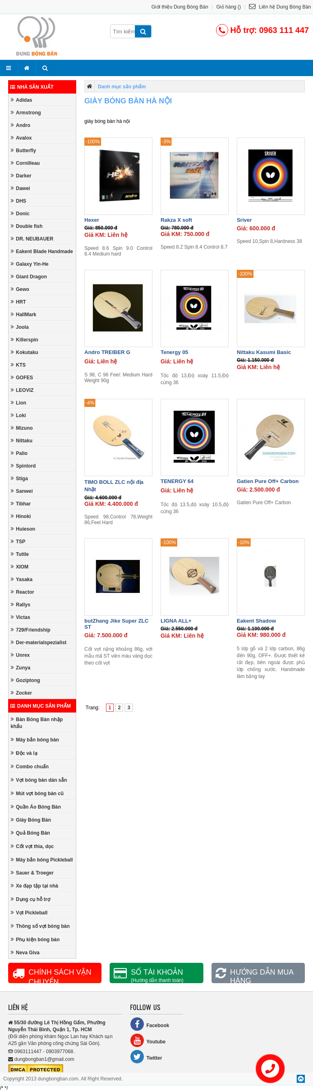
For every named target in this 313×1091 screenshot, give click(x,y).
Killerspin (24, 340)
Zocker (21, 693)
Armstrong (26, 112)
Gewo (20, 289)
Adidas (21, 100)
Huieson (23, 529)
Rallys (20, 604)
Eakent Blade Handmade (42, 251)
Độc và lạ (24, 753)
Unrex (20, 655)
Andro (20, 125)
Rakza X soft (176, 220)
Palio (19, 453)
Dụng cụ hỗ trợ (30, 899)
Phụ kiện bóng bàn (35, 939)
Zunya (20, 668)
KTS (18, 365)
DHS (18, 201)
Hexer (91, 220)
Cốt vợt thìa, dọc (32, 846)
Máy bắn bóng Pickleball (42, 860)
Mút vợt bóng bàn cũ (37, 793)
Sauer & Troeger (32, 873)
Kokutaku (24, 352)
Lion (18, 403)
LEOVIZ (22, 390)
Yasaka (22, 579)
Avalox (21, 138)
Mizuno (22, 428)
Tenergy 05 (174, 352)
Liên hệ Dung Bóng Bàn (280, 7)
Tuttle (20, 554)
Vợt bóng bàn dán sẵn (39, 780)
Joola (20, 327)
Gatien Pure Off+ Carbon (268, 481)
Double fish (26, 226)
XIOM (20, 567)
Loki (18, 415)
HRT (18, 302)
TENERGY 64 (177, 481)
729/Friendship (31, 630)
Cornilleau (25, 163)
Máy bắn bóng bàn (35, 740)
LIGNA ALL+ (176, 621)
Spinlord (23, 466)
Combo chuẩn (29, 766)
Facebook (149, 1024)
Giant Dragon (29, 276)
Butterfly (23, 150)
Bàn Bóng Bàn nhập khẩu (37, 722)
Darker (21, 176)
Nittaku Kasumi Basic (264, 352)
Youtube (147, 1040)
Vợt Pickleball (29, 913)
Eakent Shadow (256, 621)
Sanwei (22, 491)
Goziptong (25, 680)
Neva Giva (25, 952)
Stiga (19, 478)
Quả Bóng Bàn (30, 833)
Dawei (20, 188)
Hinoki (21, 516)
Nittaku (22, 440)
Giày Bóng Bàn (31, 820)
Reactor (22, 592)
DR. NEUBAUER (32, 239)
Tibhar (21, 504)
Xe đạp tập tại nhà (34, 886)
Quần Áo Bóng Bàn (36, 807)
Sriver (244, 220)
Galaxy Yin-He (29, 264)
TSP (18, 541)
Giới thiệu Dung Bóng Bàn (180, 7)
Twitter (146, 1056)
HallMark (23, 314)
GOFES (22, 377)
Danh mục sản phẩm (40, 706)
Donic (20, 213)
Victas (20, 617)
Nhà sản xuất (31, 87)
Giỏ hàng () (228, 7)
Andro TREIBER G (107, 352)
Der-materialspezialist (38, 642)
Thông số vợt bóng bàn (40, 926)
